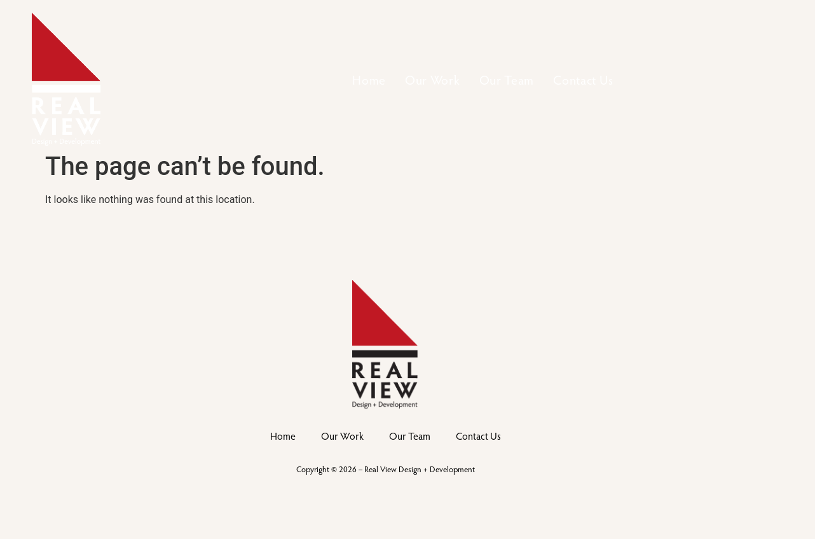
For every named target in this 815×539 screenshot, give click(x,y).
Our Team (507, 79)
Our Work (432, 79)
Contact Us (583, 79)
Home (369, 79)
